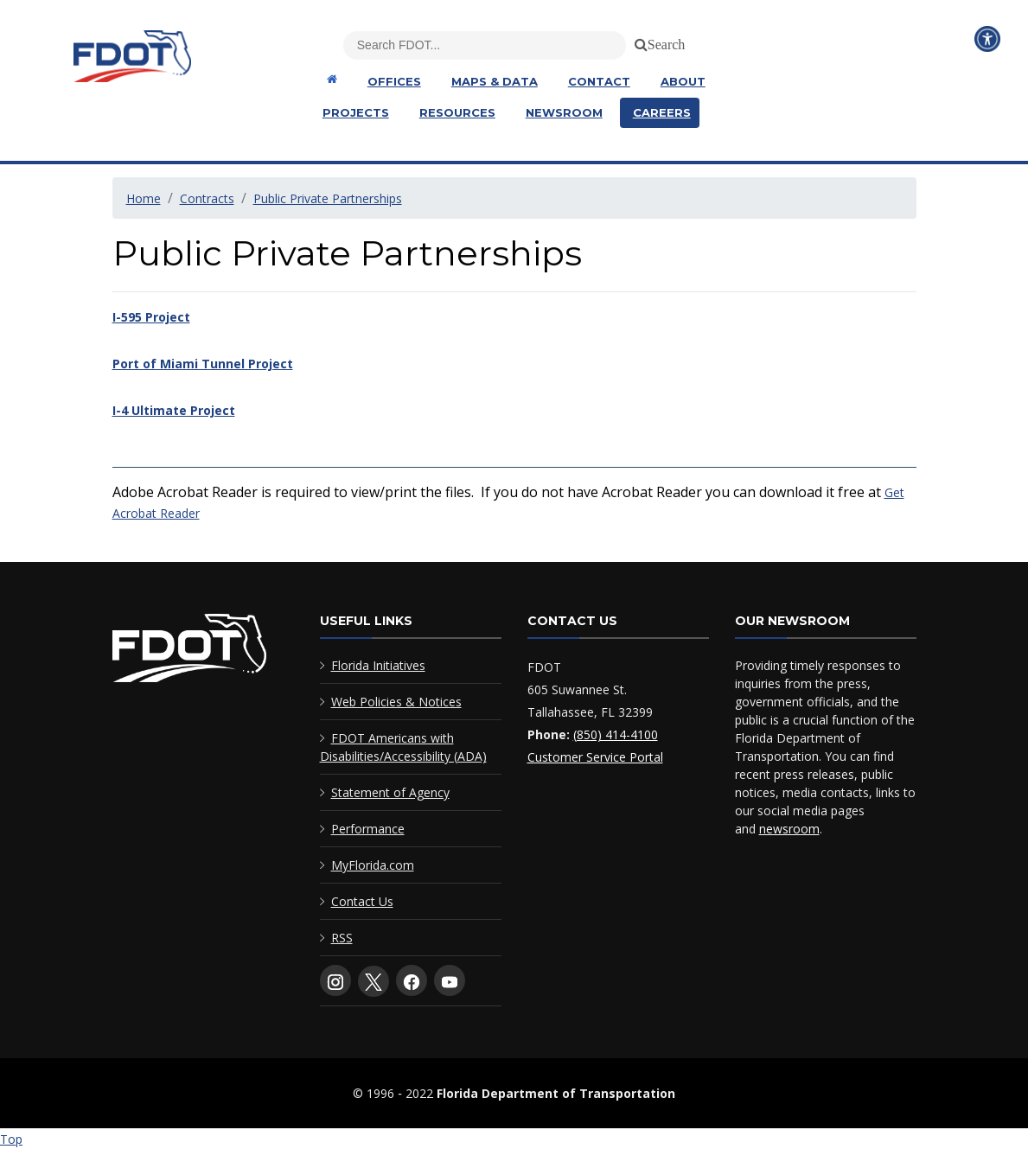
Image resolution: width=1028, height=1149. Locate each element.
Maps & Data (494, 81)
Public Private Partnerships (327, 198)
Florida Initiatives (378, 665)
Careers (662, 112)
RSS (342, 937)
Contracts (207, 198)
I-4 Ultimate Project (173, 410)
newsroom (789, 828)
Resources (457, 112)
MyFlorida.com (372, 865)
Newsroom (564, 112)
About (683, 81)
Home (143, 198)
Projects (355, 112)
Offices (394, 81)
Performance (368, 828)
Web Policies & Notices (396, 701)
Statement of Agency (390, 792)
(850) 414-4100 (615, 734)
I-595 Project (151, 317)
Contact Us (362, 901)
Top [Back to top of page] (11, 1139)
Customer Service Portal (595, 757)
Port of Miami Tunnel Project (202, 363)
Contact (599, 81)
